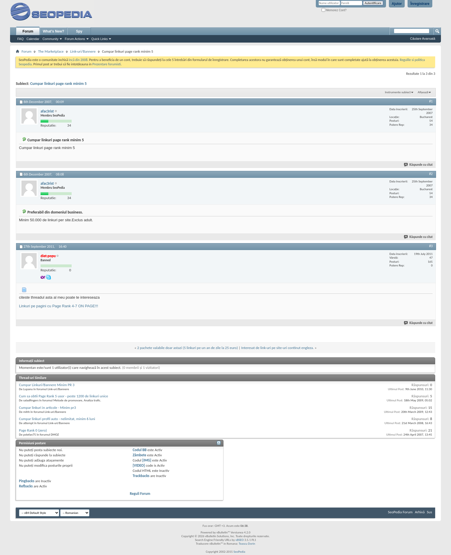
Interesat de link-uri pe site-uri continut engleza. (277, 348)
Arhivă (420, 512)
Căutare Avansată (422, 38)
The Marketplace (51, 51)
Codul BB (140, 450)
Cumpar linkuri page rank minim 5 (58, 83)
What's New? (53, 31)
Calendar (32, 39)
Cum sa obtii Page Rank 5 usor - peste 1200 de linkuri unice (63, 396)
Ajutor (397, 4)
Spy (79, 31)
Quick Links (99, 39)
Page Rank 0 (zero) (33, 430)
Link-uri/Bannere (82, 51)
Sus (429, 512)
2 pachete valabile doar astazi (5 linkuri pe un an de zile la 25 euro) (187, 348)
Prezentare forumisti (106, 64)
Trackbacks (141, 476)
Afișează (423, 92)
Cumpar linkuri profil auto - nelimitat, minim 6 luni (57, 419)
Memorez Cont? (334, 10)
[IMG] (147, 460)
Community (51, 39)
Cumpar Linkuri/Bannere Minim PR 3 (46, 385)
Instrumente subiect (398, 92)
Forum (27, 31)
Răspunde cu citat (418, 165)
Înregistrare (419, 4)
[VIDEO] (139, 465)
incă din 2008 (78, 60)
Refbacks (26, 486)
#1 (431, 101)
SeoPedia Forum (400, 512)
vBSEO (240, 540)
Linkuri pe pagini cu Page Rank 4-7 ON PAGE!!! (58, 306)
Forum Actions (75, 39)
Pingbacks (26, 481)
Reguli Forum (140, 493)
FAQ (20, 39)
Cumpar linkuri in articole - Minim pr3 (47, 407)
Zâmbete (139, 455)
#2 (431, 174)
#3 (431, 246)
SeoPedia (239, 552)
